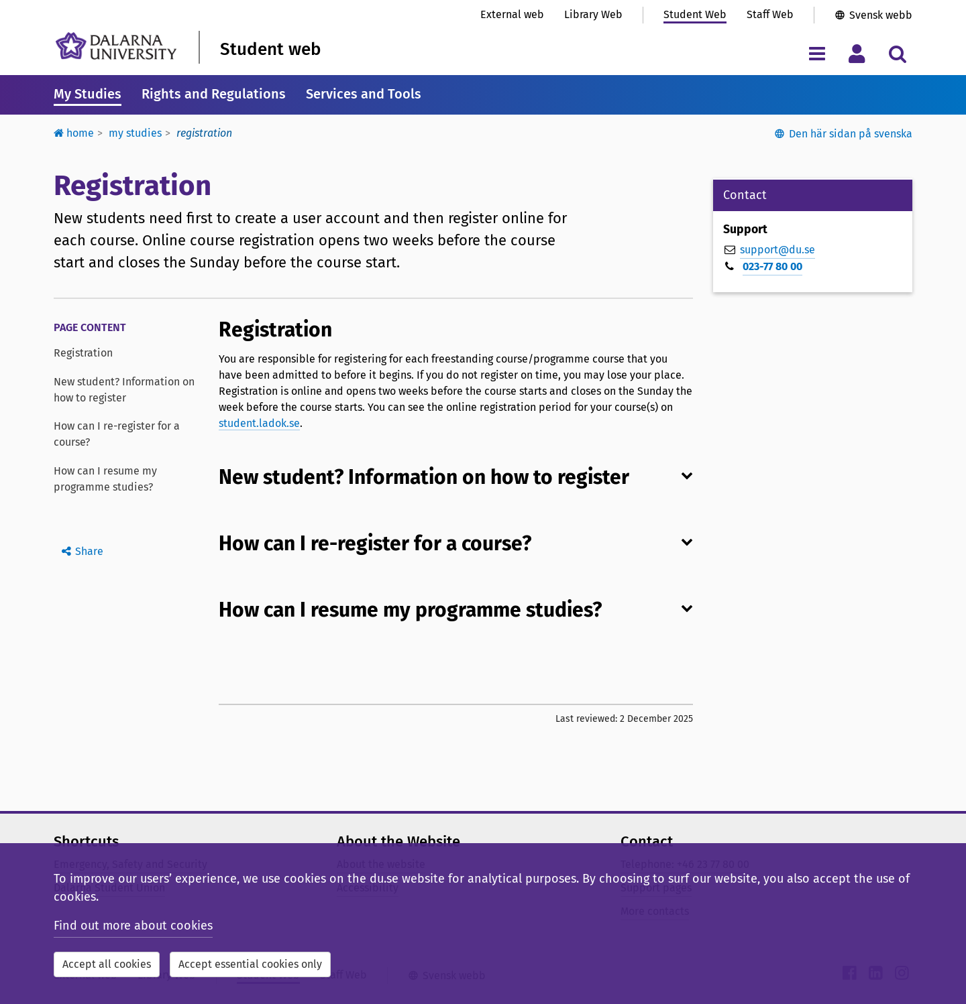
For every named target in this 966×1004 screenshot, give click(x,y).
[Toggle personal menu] (857, 53)
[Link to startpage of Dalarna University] (116, 45)
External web (512, 14)
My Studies (87, 94)
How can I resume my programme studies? (105, 478)
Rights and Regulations (214, 94)
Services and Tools (363, 94)
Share (89, 551)
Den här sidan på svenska (850, 133)
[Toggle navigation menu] (817, 53)
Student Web (695, 14)
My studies (135, 133)
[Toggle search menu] (897, 53)
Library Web (593, 14)
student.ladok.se (259, 423)
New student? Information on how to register (124, 389)
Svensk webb (880, 15)
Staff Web (770, 14)
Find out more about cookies (133, 925)
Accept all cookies (106, 964)
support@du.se (777, 249)
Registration (83, 353)
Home (74, 133)
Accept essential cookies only (250, 964)
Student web (270, 49)
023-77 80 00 (772, 266)
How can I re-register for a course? (117, 434)
